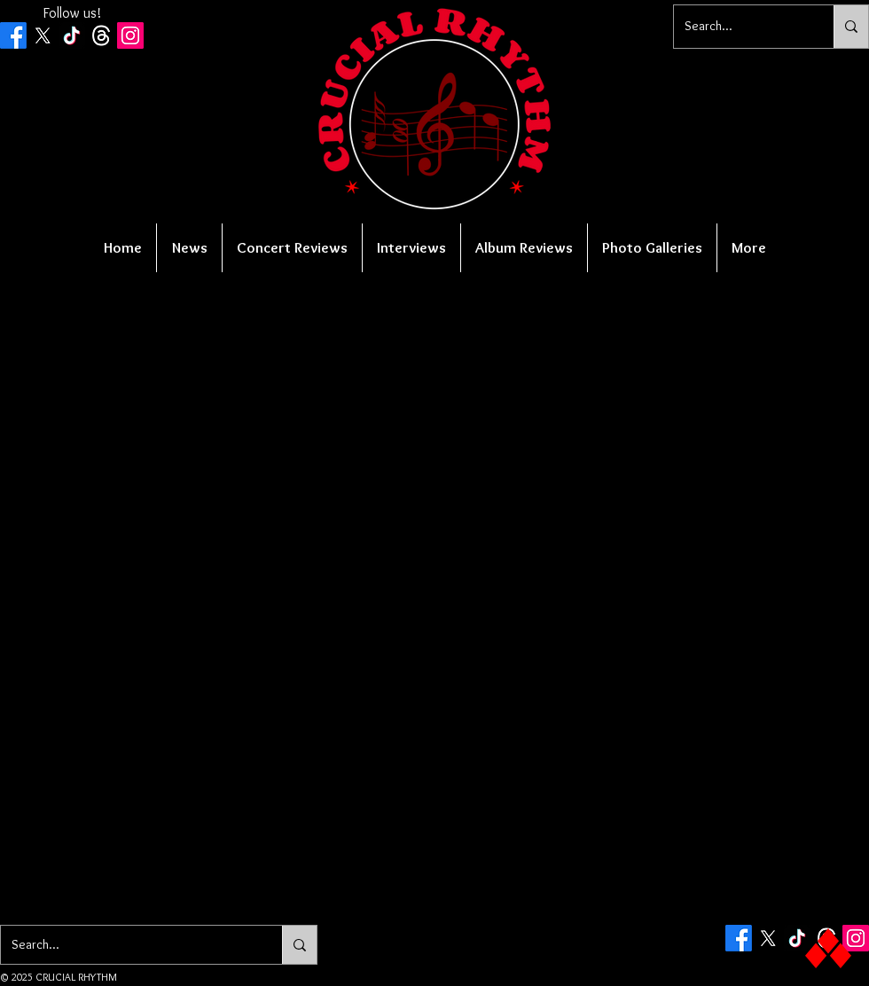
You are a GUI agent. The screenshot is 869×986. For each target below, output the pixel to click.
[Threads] (101, 35)
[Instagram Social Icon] (130, 35)
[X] (42, 35)
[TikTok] (72, 35)
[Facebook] (13, 35)
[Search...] (740, 26)
